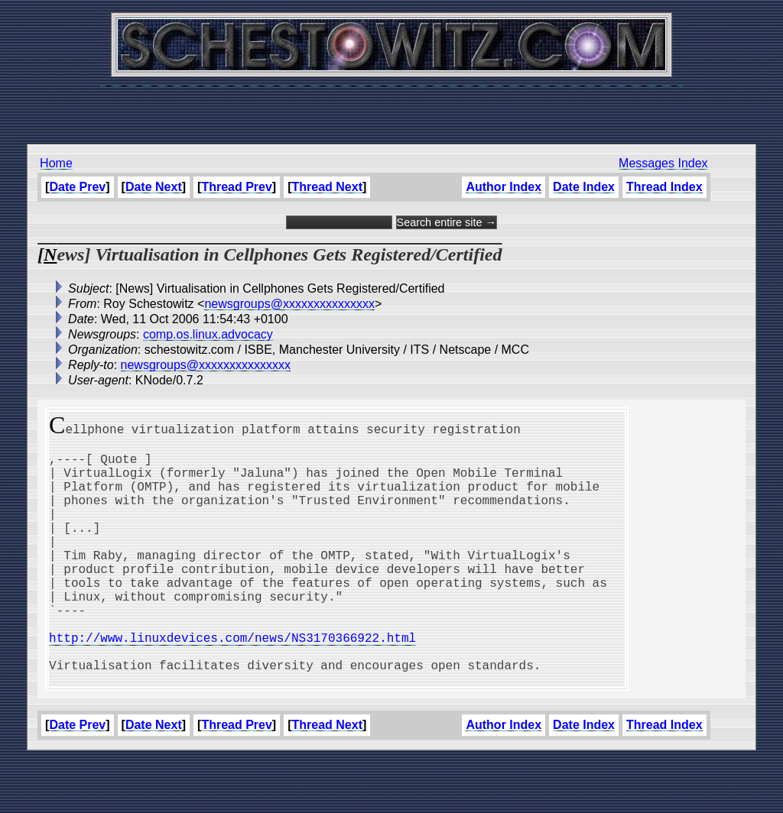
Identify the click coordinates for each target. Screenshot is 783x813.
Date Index (584, 186)
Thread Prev (236, 186)
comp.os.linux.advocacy (208, 334)
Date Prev (77, 186)
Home (56, 163)
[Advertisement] (391, 107)
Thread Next (327, 186)
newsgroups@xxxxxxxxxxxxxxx (289, 303)
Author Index (503, 186)
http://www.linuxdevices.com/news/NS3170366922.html (232, 683)
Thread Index (664, 186)
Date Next (153, 186)
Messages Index (663, 163)
